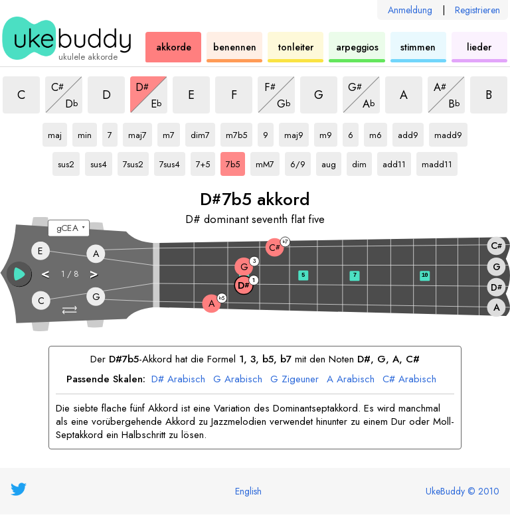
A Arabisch (351, 379)
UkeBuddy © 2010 (462, 491)
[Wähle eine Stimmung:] (69, 228)
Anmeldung (410, 10)
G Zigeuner (294, 379)
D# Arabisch (178, 379)
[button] (70, 310)
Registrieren (477, 10)
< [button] (45, 273)
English (248, 491)
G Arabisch (237, 379)
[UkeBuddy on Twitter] (19, 489)
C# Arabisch (409, 379)
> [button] (94, 273)
